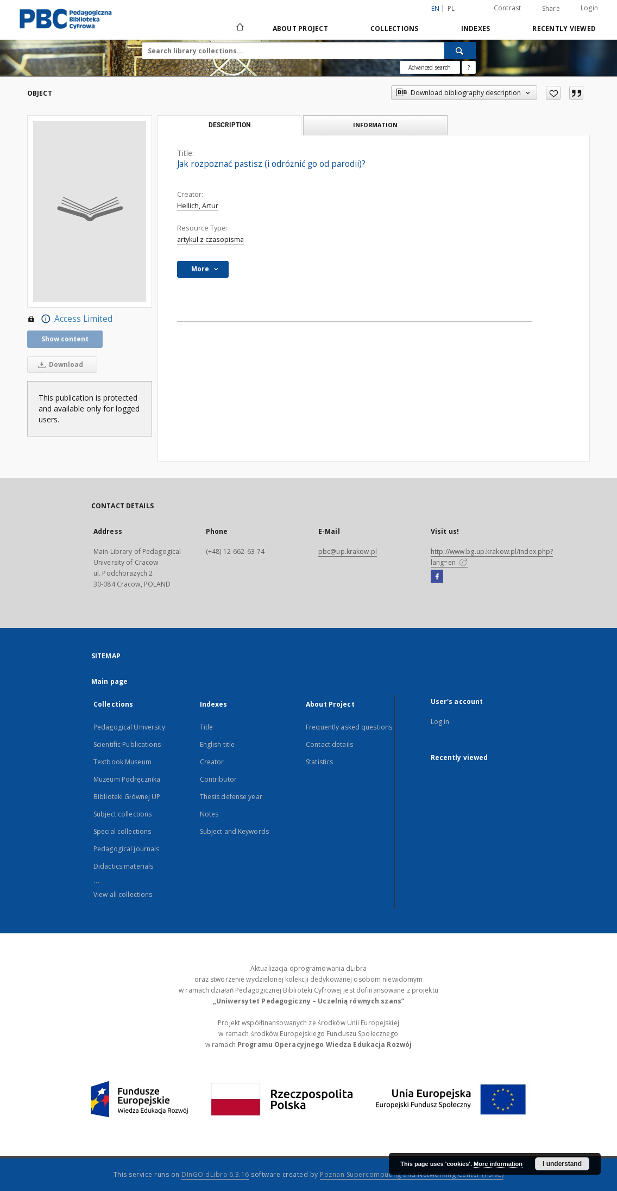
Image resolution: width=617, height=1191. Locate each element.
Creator (212, 761)
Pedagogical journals (126, 848)
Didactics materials (123, 866)
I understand (562, 1164)
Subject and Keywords (234, 831)
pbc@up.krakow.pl (347, 551)
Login (589, 8)
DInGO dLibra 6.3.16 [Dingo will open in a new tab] (215, 1174)
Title (206, 727)
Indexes (475, 28)
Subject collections (122, 814)
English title (217, 744)
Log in (440, 721)
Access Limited (69, 319)
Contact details (329, 744)
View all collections (122, 894)
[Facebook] (437, 577)
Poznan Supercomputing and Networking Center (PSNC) (411, 1174)
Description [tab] (229, 125)
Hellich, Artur (197, 205)
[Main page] (239, 28)
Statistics (319, 761)
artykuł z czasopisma (210, 239)
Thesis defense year (231, 796)
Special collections (122, 831)
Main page (109, 681)
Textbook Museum (122, 761)
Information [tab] (375, 125)
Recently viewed (564, 28)
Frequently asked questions (349, 727)
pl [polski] (451, 8)
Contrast (507, 8)
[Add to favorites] (553, 93)
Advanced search (429, 67)
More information (498, 1164)
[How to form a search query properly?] (469, 67)
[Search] (460, 50)
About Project (300, 28)
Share (551, 8)
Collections (394, 28)
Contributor (218, 779)
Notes (209, 814)
